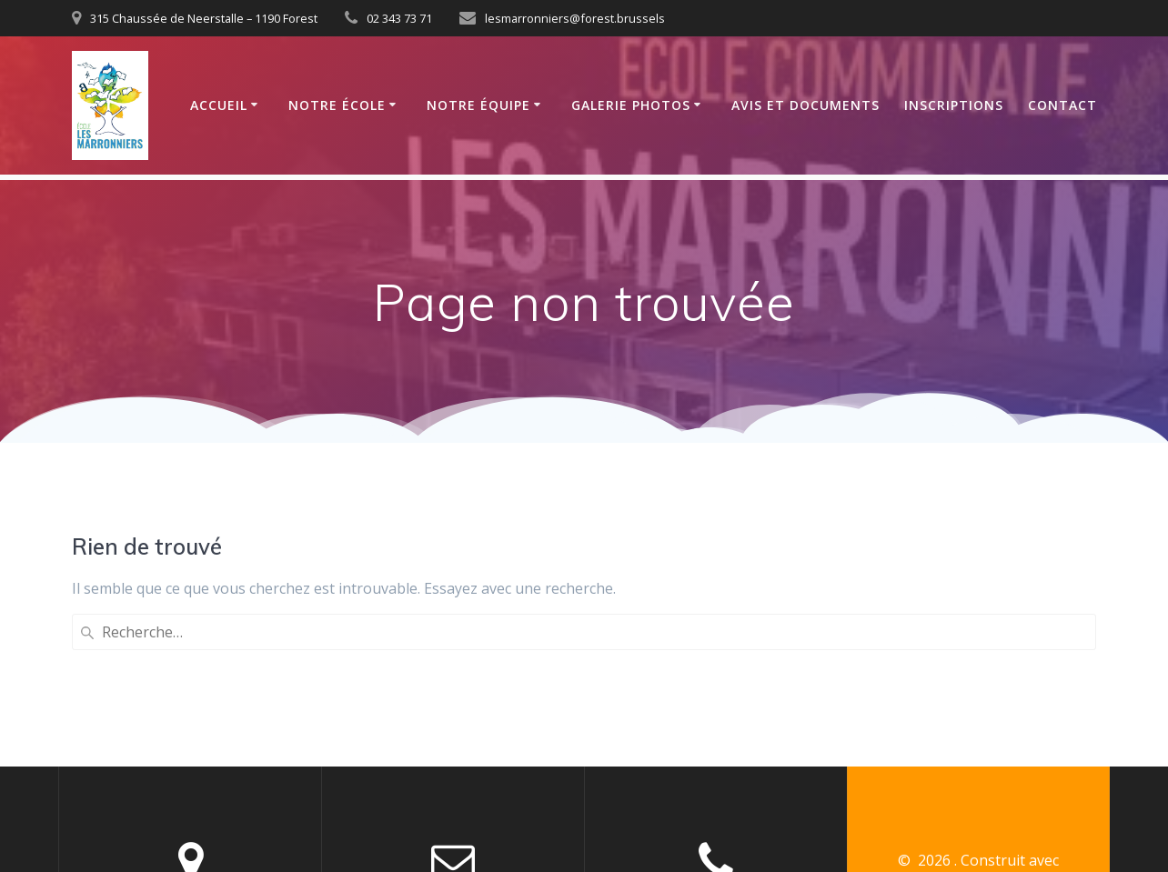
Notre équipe (478, 105)
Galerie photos (630, 105)
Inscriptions (953, 105)
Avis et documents (805, 105)
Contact (1062, 105)
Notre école (337, 105)
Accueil (218, 105)
